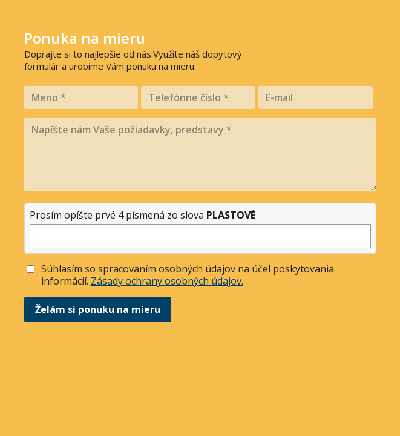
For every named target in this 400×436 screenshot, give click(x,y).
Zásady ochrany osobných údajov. (167, 281)
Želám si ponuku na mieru (97, 309)
